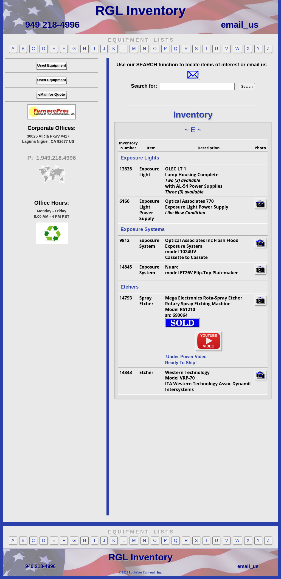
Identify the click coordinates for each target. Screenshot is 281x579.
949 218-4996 (52, 25)
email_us (239, 25)
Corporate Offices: (51, 128)
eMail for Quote (51, 94)
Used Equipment (51, 65)
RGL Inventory (140, 10)
